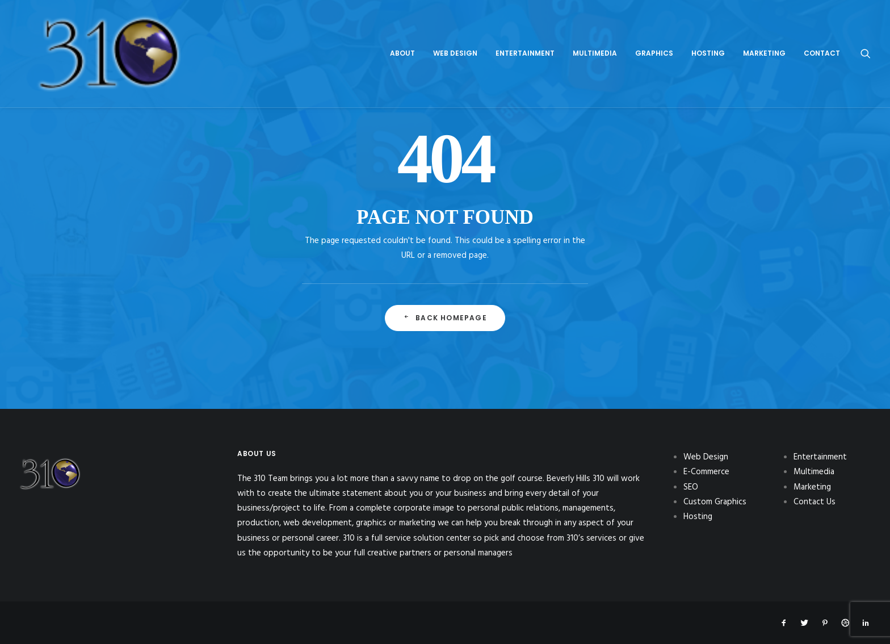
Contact (822, 31)
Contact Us (815, 502)
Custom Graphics (714, 502)
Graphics (654, 31)
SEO (690, 487)
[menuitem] (402, 31)
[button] (865, 31)
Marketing (764, 31)
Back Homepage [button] (445, 318)
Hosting (708, 31)
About (402, 31)
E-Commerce (706, 472)
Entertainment (525, 31)
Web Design (455, 31)
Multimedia (595, 31)
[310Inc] (50, 31)
